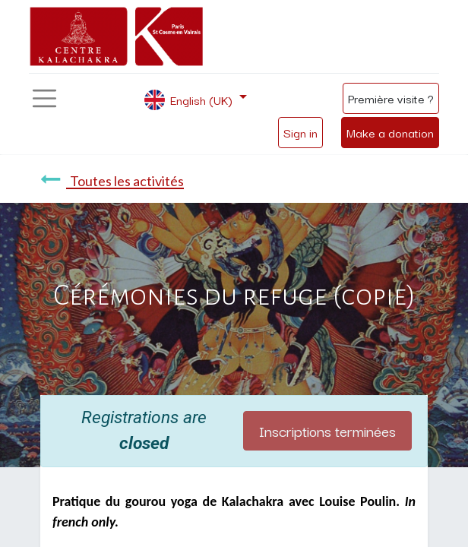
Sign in (300, 132)
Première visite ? (391, 98)
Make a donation (390, 132)
